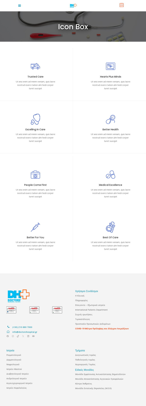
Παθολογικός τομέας (85, 359)
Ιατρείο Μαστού (14, 369)
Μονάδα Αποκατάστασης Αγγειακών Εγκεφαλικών (99, 379)
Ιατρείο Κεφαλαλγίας (16, 388)
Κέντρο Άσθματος (83, 383)
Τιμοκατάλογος (82, 319)
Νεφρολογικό (12, 364)
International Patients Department (91, 309)
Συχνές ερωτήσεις (83, 314)
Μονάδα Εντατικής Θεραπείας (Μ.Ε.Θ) (93, 388)
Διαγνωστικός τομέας (85, 355)
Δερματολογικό (13, 359)
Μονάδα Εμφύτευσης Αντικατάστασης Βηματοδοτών (100, 374)
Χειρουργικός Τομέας (85, 364)
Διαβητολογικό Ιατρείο (17, 373)
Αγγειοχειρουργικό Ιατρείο (19, 383)
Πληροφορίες (81, 300)
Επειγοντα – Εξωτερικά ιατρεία (90, 305)
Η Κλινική (79, 295)
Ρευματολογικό (13, 355)
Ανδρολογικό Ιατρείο (16, 378)
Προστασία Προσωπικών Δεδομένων (92, 323)
